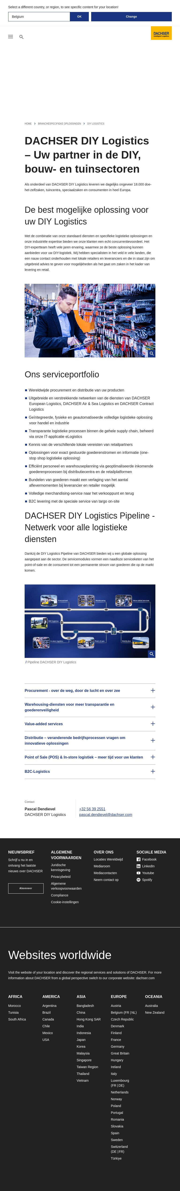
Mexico (47, 1033)
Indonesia (84, 1033)
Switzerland (119, 1147)
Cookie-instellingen (65, 902)
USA (45, 1040)
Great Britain (120, 1053)
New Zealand (155, 1012)
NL (133, 1012)
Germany (117, 1046)
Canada (48, 1019)
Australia (151, 1006)
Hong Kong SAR (89, 1019)
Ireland (116, 1067)
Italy (114, 1074)
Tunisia (13, 1012)
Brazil (46, 1012)
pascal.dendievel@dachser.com (105, 815)
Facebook (147, 859)
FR (127, 1012)
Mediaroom (102, 866)
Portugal (117, 1113)
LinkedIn (146, 866)
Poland (116, 1106)
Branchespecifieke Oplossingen (59, 123)
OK (79, 16)
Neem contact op (106, 880)
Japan (81, 1040)
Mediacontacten (105, 873)
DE (121, 1085)
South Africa (17, 1019)
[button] (90, 691)
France (116, 1040)
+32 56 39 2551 (92, 809)
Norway (116, 1099)
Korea (81, 1046)
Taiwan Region (87, 1067)
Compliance (59, 895)
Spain (115, 1133)
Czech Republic (122, 1019)
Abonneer (25, 888)
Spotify (144, 880)
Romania (117, 1119)
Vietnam (83, 1080)
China (81, 1012)
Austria (116, 1006)
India (80, 1026)
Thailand (83, 1074)
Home (28, 123)
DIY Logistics (95, 123)
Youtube (145, 873)
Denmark (117, 1026)
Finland (116, 1033)
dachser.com (145, 978)
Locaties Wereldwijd (108, 859)
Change (131, 16)
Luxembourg (120, 1080)
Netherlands (120, 1092)
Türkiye (116, 1158)
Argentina (49, 1006)
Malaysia (83, 1053)
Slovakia (117, 1126)
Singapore (84, 1060)
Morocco (14, 1006)
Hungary (117, 1060)
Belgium (117, 1012)
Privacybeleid (61, 877)
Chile (46, 1026)
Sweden (117, 1140)
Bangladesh (85, 1006)
